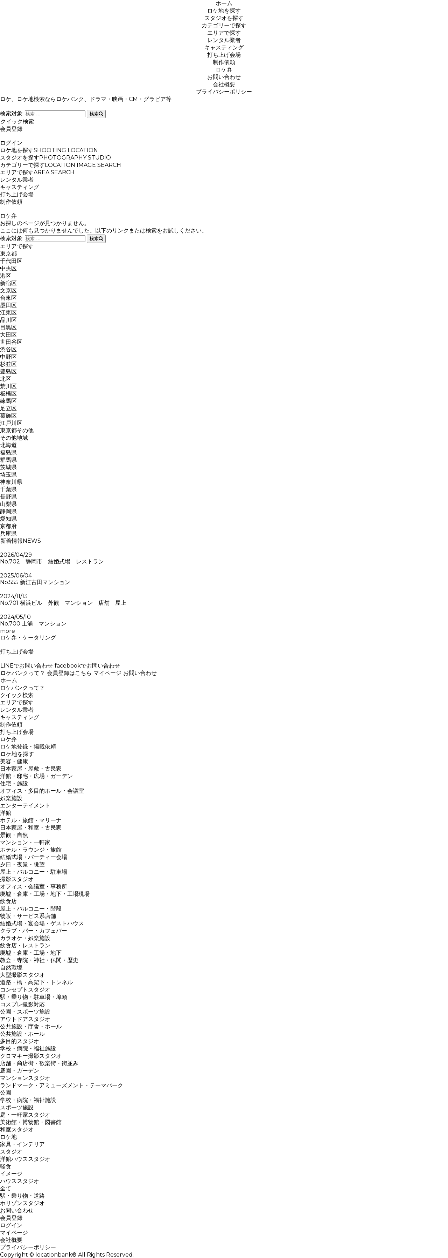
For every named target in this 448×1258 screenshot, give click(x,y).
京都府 (8, 526)
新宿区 (8, 283)
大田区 (8, 334)
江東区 (8, 312)
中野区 (8, 356)
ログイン (11, 143)
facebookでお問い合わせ (87, 665)
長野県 (8, 496)
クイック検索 (17, 121)
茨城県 (8, 467)
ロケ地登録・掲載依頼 (28, 746)
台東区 (8, 298)
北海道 (8, 445)
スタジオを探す (224, 18)
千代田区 (11, 261)
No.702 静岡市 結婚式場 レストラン (55, 561)
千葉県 (8, 489)
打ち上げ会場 (224, 55)
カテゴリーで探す (224, 25)
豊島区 (8, 371)
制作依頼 (224, 62)
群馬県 (8, 459)
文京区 (8, 290)
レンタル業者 (224, 40)
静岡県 (8, 511)
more (7, 631)
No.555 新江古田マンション (35, 582)
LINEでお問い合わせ (26, 665)
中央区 (8, 268)
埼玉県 (8, 474)
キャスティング (224, 47)
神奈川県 (11, 482)
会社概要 (224, 84)
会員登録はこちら (69, 673)
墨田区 (8, 305)
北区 (5, 379)
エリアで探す (224, 32)
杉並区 (8, 364)
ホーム (224, 3)
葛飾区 (8, 415)
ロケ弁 (224, 69)
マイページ (107, 673)
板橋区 (8, 393)
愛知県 (8, 518)
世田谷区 (11, 342)
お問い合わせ (224, 77)
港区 (5, 275)
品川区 (8, 320)
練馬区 (8, 401)
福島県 (8, 452)
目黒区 (8, 327)
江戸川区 (11, 423)
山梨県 (8, 504)
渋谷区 (8, 349)
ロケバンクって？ (22, 673)
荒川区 (8, 386)
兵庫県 (8, 533)
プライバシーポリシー (224, 91)
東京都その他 (17, 430)
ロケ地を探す (224, 10)
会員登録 (11, 129)
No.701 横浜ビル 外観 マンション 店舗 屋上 (63, 603)
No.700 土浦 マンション (33, 623)
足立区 (8, 408)
